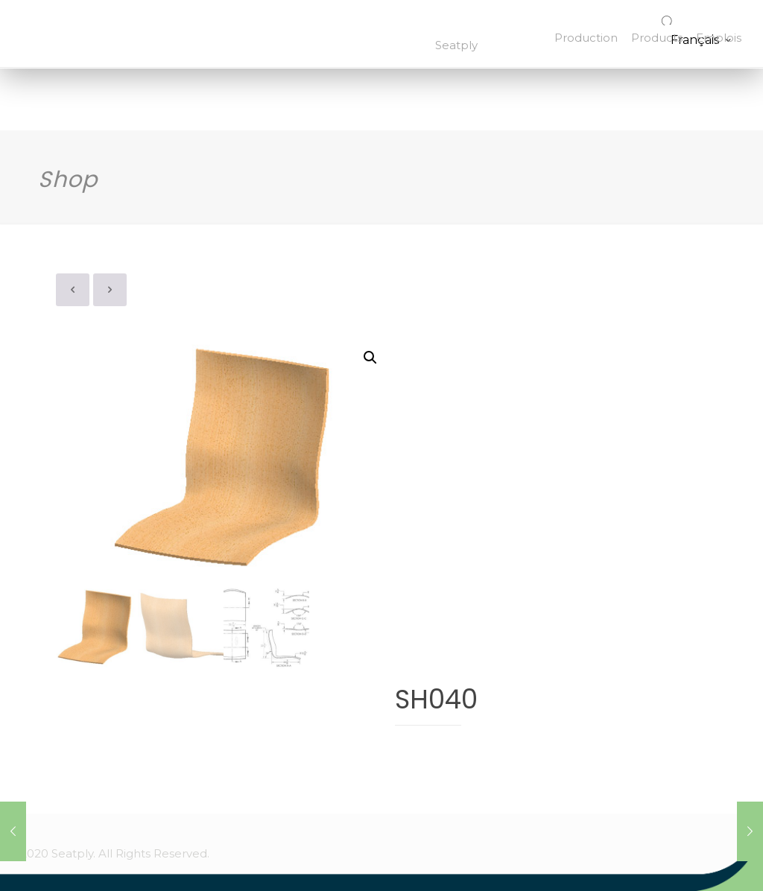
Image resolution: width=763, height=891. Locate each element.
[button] (370, 357)
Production (586, 37)
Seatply (456, 45)
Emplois (718, 37)
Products (657, 37)
